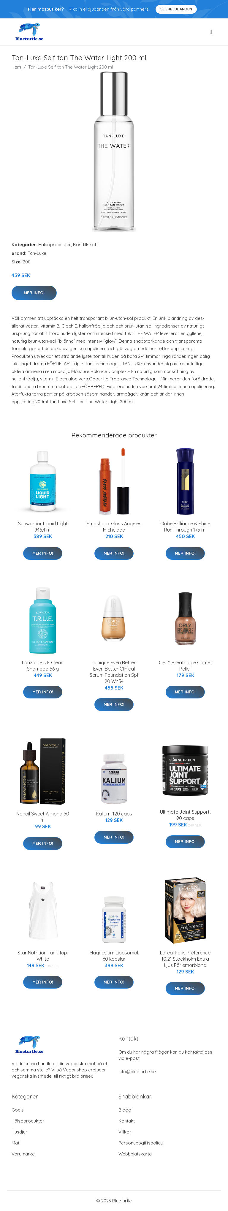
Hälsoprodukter (54, 244)
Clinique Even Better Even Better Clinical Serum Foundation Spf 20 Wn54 (114, 672)
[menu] (211, 32)
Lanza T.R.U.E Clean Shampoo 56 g (43, 666)
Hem (16, 67)
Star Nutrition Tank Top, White (43, 956)
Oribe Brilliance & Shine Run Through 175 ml (185, 527)
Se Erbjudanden (176, 9)
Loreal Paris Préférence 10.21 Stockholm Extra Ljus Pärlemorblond (185, 959)
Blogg (124, 1110)
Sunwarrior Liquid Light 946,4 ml (43, 527)
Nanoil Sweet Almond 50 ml (42, 817)
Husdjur (19, 1132)
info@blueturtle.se (137, 1071)
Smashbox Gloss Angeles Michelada (114, 527)
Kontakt (126, 1121)
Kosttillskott (85, 244)
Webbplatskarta (135, 1154)
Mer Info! (34, 292)
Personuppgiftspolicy (140, 1143)
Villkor (124, 1132)
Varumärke (23, 1154)
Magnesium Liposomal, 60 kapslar (114, 956)
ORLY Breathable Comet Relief (185, 666)
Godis (18, 1110)
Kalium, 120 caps (114, 814)
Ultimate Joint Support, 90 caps (185, 815)
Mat (15, 1143)
